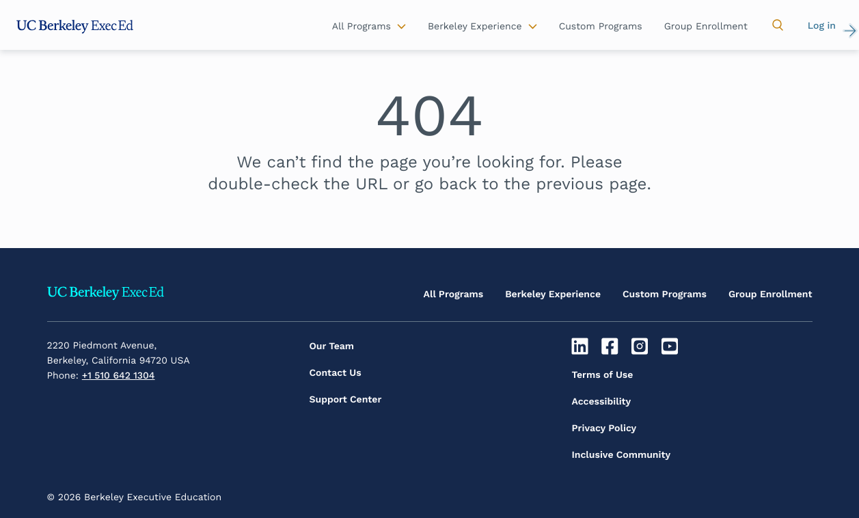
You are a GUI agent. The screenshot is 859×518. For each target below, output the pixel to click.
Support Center (346, 399)
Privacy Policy (604, 428)
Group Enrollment (770, 294)
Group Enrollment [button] (706, 26)
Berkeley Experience (553, 294)
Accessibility (601, 401)
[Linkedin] (582, 346)
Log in (822, 26)
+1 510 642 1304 (118, 375)
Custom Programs (665, 294)
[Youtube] (671, 346)
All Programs (454, 294)
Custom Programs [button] (600, 26)
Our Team (332, 346)
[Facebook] (611, 346)
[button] (777, 25)
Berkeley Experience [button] (475, 26)
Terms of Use (602, 375)
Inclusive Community (621, 455)
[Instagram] (641, 346)
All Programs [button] (361, 26)
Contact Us (336, 373)
